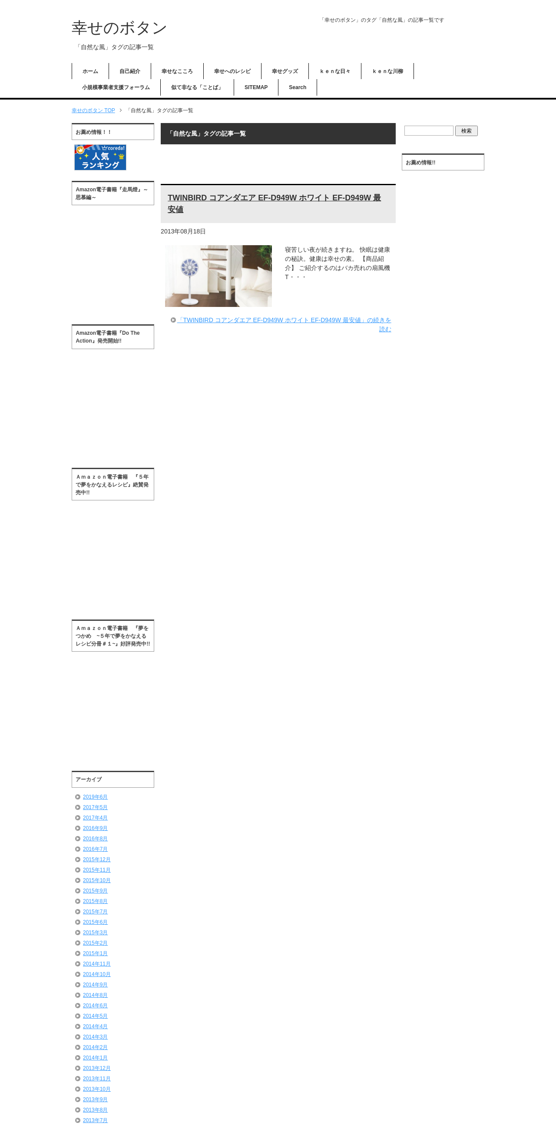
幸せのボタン (120, 28)
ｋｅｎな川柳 (387, 71)
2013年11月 (97, 1079)
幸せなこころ (177, 71)
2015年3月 (95, 932)
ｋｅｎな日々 (335, 71)
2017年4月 (95, 818)
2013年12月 (97, 1068)
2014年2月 (95, 1047)
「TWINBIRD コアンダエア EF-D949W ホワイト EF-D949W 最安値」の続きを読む (284, 324)
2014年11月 (97, 964)
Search (297, 87)
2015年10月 (97, 880)
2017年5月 (95, 807)
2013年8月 (95, 1110)
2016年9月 (95, 828)
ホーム (90, 71)
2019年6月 (95, 797)
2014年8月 (95, 995)
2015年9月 (95, 891)
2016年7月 (95, 849)
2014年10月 (97, 974)
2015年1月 (95, 953)
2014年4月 (95, 1026)
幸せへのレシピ (232, 71)
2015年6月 (95, 922)
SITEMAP (256, 87)
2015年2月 (95, 943)
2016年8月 (95, 839)
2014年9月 (95, 985)
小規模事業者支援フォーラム (116, 87)
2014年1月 (95, 1058)
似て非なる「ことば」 (197, 87)
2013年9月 (95, 1099)
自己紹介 (129, 71)
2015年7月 (95, 912)
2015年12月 (97, 859)
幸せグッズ (285, 71)
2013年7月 (95, 1120)
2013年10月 (97, 1089)
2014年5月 (95, 1016)
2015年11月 (97, 870)
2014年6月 (95, 1006)
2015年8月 (95, 901)
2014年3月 (95, 1037)
